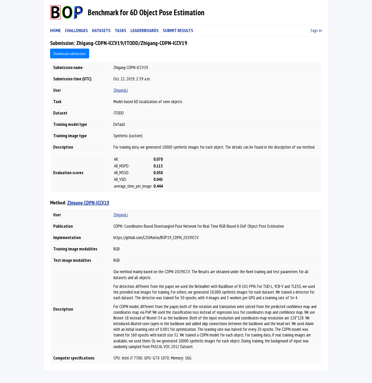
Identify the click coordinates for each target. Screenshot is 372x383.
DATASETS (101, 30)
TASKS (120, 30)
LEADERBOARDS (144, 30)
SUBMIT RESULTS (178, 30)
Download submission (69, 53)
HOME (55, 30)
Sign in (316, 30)
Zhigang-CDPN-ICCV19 (88, 202)
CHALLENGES (76, 30)
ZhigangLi (120, 90)
